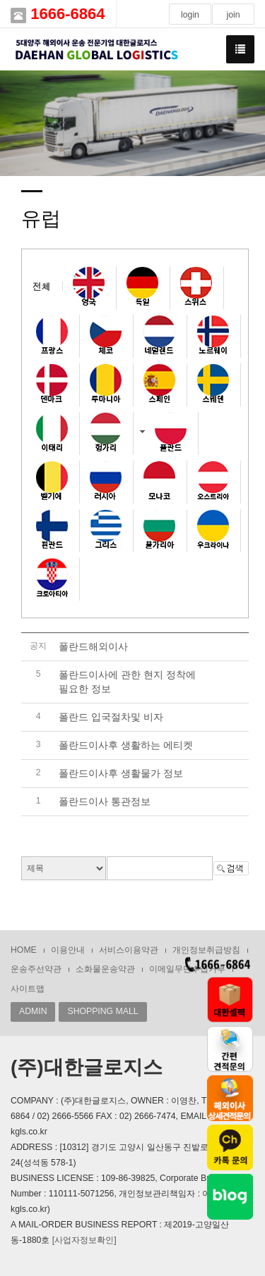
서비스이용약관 (128, 950)
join (233, 15)
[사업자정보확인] (84, 1240)
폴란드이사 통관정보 (105, 801)
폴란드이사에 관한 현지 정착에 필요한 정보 (127, 681)
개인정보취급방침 (206, 950)
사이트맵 (28, 989)
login (190, 15)
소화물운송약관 (105, 969)
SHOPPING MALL (102, 1011)
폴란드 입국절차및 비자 (111, 717)
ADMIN (33, 1011)
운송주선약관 (36, 969)
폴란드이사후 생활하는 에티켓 (126, 745)
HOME (24, 950)
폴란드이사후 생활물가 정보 (121, 773)
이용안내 (68, 950)
